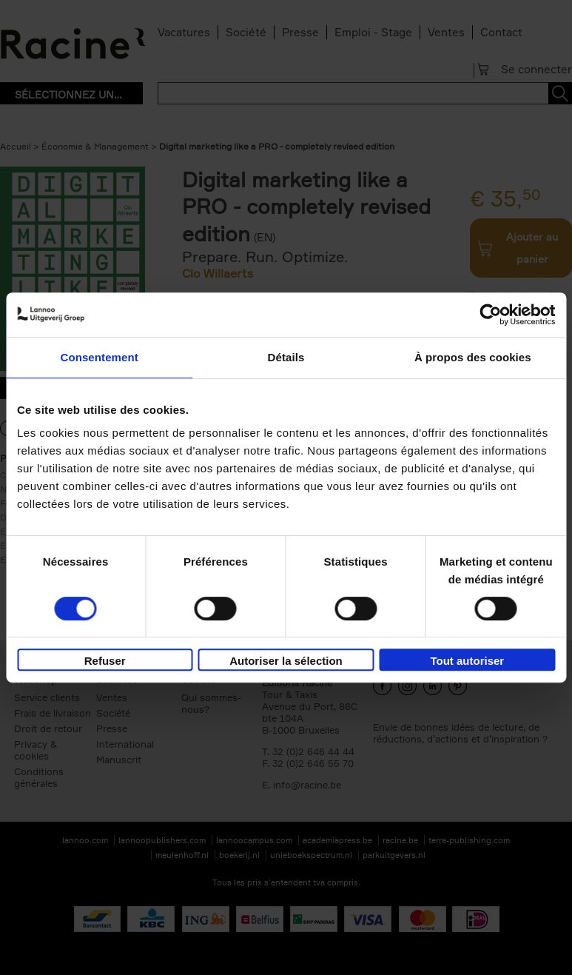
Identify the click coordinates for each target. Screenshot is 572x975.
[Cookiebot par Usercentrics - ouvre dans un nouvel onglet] (490, 315)
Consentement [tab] (99, 357)
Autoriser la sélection (286, 660)
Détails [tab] (286, 357)
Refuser (105, 660)
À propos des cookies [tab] (472, 357)
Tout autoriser (467, 660)
